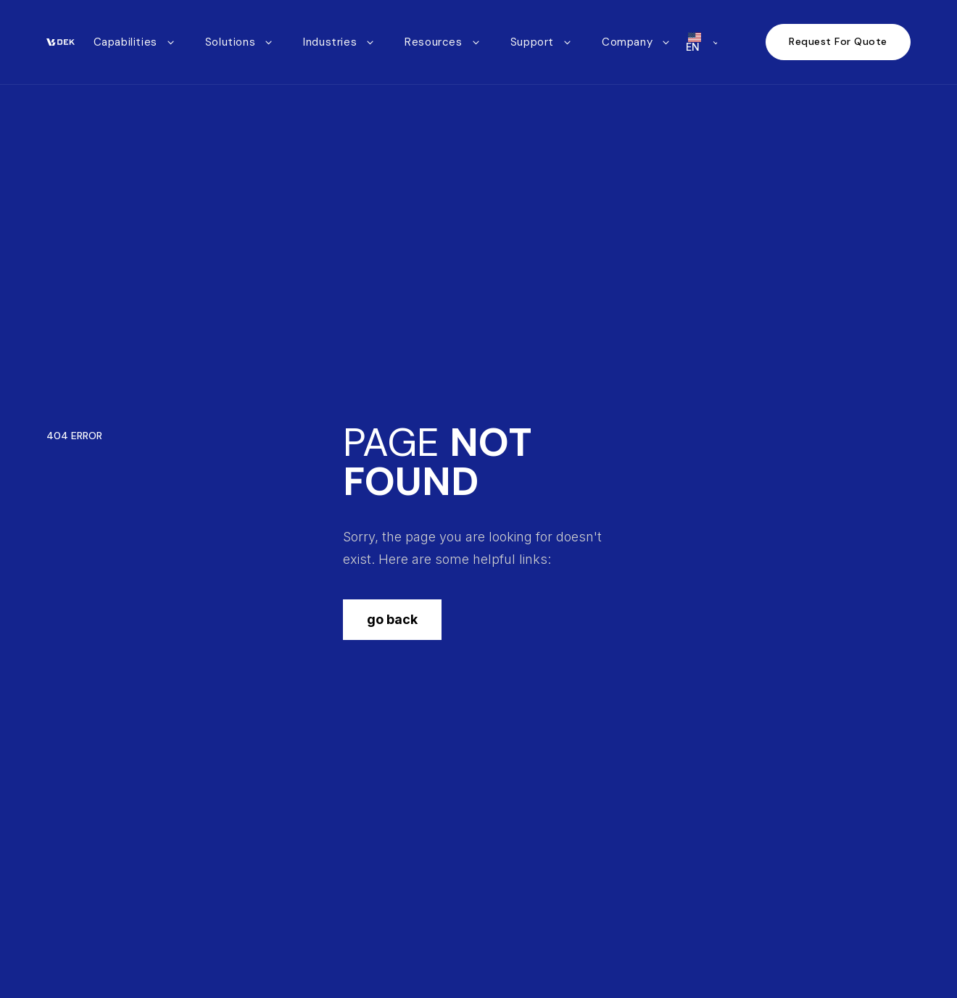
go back (392, 619)
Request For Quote (838, 41)
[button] (134, 42)
